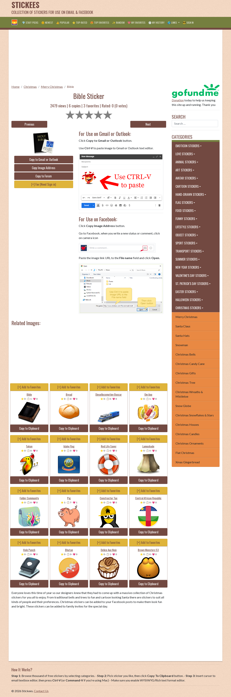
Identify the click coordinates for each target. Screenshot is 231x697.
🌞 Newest (47, 22)
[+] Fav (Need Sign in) (43, 184)
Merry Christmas (52, 86)
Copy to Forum (43, 176)
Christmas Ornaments (190, 443)
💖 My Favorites (136, 22)
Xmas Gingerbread (188, 462)
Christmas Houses (187, 424)
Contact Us (41, 691)
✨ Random (118, 22)
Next (148, 124)
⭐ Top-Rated (79, 22)
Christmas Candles (188, 434)
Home (15, 86)
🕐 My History (156, 22)
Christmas (30, 86)
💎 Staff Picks (30, 22)
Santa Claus (183, 326)
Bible (70, 86)
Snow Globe (183, 406)
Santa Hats (183, 335)
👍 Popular (62, 22)
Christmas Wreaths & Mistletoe (189, 394)
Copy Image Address (43, 168)
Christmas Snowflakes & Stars (195, 415)
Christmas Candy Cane (190, 363)
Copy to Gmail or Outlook (43, 159)
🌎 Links (172, 22)
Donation (178, 100)
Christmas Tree (185, 382)
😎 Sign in (188, 22)
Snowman (182, 345)
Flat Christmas (185, 452)
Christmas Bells (186, 354)
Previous (29, 124)
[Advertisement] (151, 8)
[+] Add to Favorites (29, 387)
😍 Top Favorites (99, 22)
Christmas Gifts (186, 373)
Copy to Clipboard (29, 428)
